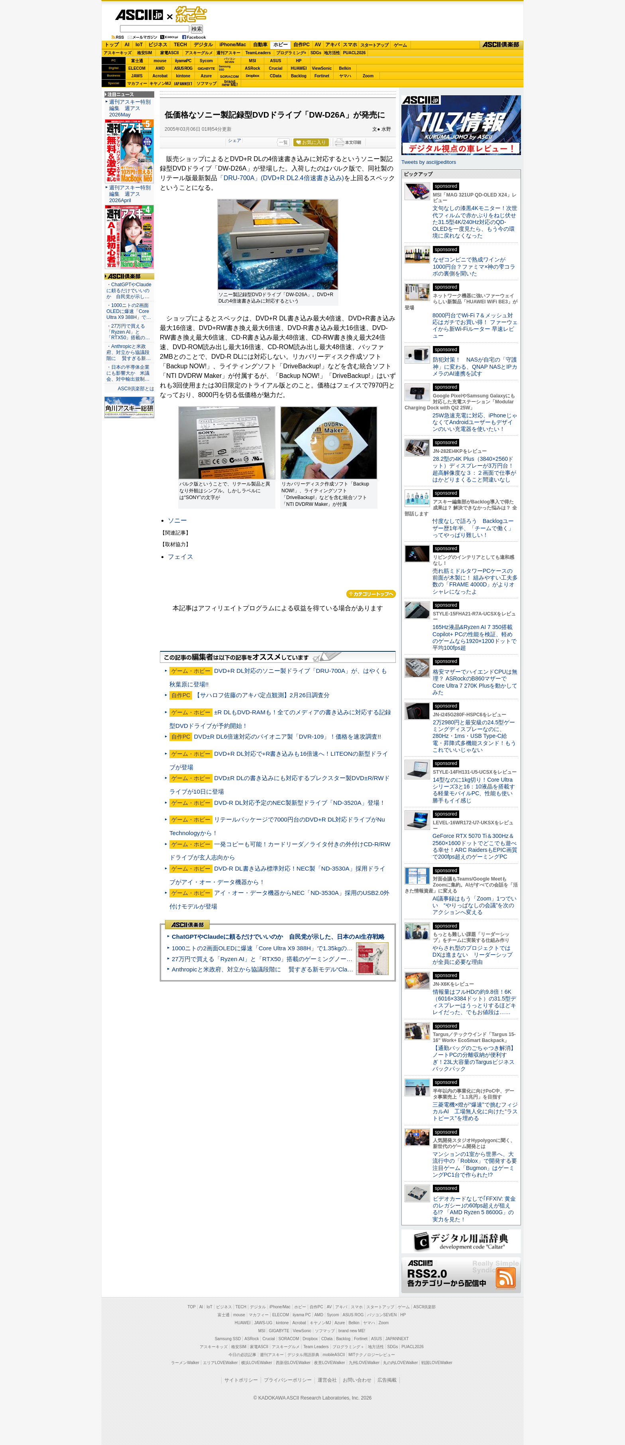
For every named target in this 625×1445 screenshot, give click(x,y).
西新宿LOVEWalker (293, 1362)
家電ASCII (169, 53)
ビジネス (157, 44)
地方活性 (332, 53)
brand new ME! (351, 1331)
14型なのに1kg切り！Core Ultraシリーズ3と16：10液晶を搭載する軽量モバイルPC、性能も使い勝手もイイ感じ (473, 790)
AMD (160, 68)
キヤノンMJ (160, 83)
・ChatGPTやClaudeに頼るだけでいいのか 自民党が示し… (128, 290)
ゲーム (400, 45)
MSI (252, 61)
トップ (111, 44)
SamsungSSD (224, 68)
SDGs (316, 53)
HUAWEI (299, 68)
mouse (159, 61)
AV (318, 44)
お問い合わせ (357, 1380)
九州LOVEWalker (364, 1362)
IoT (139, 44)
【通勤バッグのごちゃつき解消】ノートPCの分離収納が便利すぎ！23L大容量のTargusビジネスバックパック (474, 1058)
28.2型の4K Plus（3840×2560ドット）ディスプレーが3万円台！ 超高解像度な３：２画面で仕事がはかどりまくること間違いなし (474, 469)
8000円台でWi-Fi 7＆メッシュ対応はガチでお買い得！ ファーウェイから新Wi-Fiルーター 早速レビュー (475, 325)
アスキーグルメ (199, 53)
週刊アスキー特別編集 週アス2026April (130, 194)
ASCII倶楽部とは (136, 388)
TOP (192, 1307)
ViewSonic (322, 68)
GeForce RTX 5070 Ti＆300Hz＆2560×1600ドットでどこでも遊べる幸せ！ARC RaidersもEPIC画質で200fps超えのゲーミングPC (474, 846)
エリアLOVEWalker (220, 1362)
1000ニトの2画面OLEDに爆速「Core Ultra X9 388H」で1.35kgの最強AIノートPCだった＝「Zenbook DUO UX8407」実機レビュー (348, 948)
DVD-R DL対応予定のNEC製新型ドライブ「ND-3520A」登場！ (299, 802)
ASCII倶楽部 (501, 45)
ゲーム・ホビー (192, 14)
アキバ (332, 44)
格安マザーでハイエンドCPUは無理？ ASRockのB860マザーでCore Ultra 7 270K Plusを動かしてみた (475, 682)
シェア (234, 140)
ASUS (275, 61)
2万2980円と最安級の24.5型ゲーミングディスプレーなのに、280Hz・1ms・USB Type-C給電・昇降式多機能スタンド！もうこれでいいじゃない (474, 736)
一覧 (283, 142)
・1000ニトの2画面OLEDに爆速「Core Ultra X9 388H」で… (128, 311)
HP (299, 61)
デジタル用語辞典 (303, 1355)
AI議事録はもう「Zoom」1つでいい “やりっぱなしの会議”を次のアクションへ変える (474, 905)
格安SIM (144, 53)
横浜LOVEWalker (256, 1362)
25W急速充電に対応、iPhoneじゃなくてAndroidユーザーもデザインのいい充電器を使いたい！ (474, 422)
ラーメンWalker (185, 1362)
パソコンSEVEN (229, 60)
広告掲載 (387, 1380)
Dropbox (252, 76)
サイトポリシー (241, 1380)
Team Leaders (315, 1347)
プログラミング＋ (348, 1347)
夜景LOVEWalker (329, 1362)
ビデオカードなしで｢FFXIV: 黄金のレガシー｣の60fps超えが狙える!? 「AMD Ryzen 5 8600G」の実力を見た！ (474, 1209)
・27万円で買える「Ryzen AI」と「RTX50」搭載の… (128, 332)
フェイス (180, 556)
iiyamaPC (183, 61)
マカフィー (137, 83)
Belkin (345, 68)
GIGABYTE (206, 69)
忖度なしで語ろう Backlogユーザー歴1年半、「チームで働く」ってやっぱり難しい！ (473, 528)
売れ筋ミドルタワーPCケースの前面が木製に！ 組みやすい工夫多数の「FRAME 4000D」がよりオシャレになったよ (475, 581)
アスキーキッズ (118, 53)
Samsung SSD (228, 1339)
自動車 (260, 44)
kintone (183, 76)
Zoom (368, 76)
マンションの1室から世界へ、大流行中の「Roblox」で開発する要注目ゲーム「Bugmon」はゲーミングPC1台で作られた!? (474, 1164)
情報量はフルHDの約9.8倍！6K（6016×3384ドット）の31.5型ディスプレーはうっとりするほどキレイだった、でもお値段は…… (474, 1002)
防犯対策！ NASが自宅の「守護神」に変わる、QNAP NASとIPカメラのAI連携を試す (474, 366)
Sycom (206, 61)
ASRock (252, 68)
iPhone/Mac (233, 44)
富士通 (137, 61)
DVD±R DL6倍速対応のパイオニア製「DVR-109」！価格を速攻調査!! (287, 736)
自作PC (301, 44)
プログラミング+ (291, 53)
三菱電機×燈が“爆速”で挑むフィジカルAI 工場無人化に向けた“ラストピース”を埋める (475, 1111)
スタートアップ (374, 45)
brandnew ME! (230, 83)
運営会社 (327, 1380)
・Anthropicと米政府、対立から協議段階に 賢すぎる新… (128, 352)
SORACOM (289, 1339)
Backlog (299, 76)
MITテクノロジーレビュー (371, 1355)
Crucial (276, 68)
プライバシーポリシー (288, 1380)
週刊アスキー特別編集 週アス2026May (130, 108)
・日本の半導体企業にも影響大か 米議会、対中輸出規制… (127, 373)
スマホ (350, 44)
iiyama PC (302, 1315)
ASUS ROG (183, 68)
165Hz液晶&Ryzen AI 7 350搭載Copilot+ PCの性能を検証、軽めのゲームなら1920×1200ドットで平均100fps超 (474, 637)
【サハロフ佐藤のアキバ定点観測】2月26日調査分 (262, 695)
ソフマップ (206, 83)
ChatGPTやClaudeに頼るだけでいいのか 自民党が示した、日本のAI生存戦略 (278, 936)
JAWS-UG (263, 1323)
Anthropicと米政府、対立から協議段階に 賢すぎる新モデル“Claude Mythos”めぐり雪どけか (297, 969)
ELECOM (136, 68)
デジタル (203, 44)
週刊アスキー (228, 53)
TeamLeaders (258, 53)
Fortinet (321, 76)
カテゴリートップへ (371, 594)
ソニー (177, 520)
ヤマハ (345, 76)
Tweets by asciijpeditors (428, 162)
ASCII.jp (139, 15)
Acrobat (160, 76)
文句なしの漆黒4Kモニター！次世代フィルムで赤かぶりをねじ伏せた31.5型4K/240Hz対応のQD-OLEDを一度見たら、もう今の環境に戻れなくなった (474, 222)
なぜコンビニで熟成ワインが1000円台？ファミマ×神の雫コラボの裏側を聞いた (473, 266)
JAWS (136, 76)
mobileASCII (334, 1355)
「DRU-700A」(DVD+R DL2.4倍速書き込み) (280, 178)
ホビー (280, 44)
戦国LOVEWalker (436, 1362)
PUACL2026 (354, 53)
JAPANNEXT (183, 84)
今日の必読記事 (242, 1355)
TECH (180, 44)
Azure (206, 76)
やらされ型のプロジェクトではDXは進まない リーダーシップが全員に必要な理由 (472, 955)
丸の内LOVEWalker (400, 1362)
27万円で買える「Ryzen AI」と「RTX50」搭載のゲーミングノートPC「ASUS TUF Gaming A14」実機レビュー (322, 958)
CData (275, 76)
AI (127, 44)
